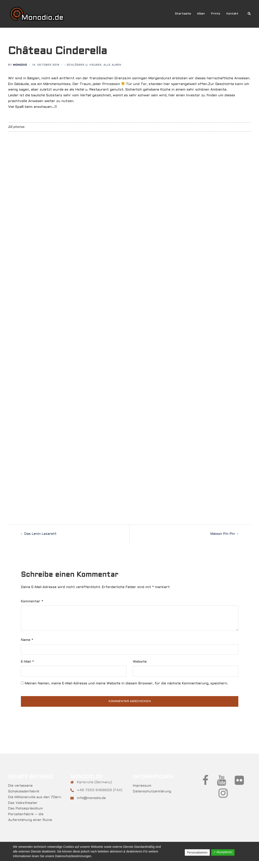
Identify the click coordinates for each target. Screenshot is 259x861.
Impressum (142, 785)
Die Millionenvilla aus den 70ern (34, 797)
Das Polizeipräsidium (25, 808)
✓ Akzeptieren (222, 852)
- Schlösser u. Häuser (82, 65)
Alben (201, 13)
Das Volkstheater (23, 803)
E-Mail (27, 661)
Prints (215, 13)
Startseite (183, 13)
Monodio (20, 65)
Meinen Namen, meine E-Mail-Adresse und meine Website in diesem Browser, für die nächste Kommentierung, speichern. (126, 683)
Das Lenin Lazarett (40, 533)
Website (140, 661)
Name (27, 640)
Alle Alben (112, 65)
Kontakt (232, 13)
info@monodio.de (91, 798)
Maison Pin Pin (222, 533)
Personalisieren (197, 852)
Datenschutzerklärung (152, 791)
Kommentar (32, 601)
